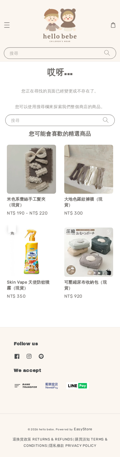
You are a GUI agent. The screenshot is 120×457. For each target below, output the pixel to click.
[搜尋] (107, 53)
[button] (7, 25)
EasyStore (83, 429)
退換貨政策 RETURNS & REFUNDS (43, 439)
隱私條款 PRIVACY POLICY (72, 446)
